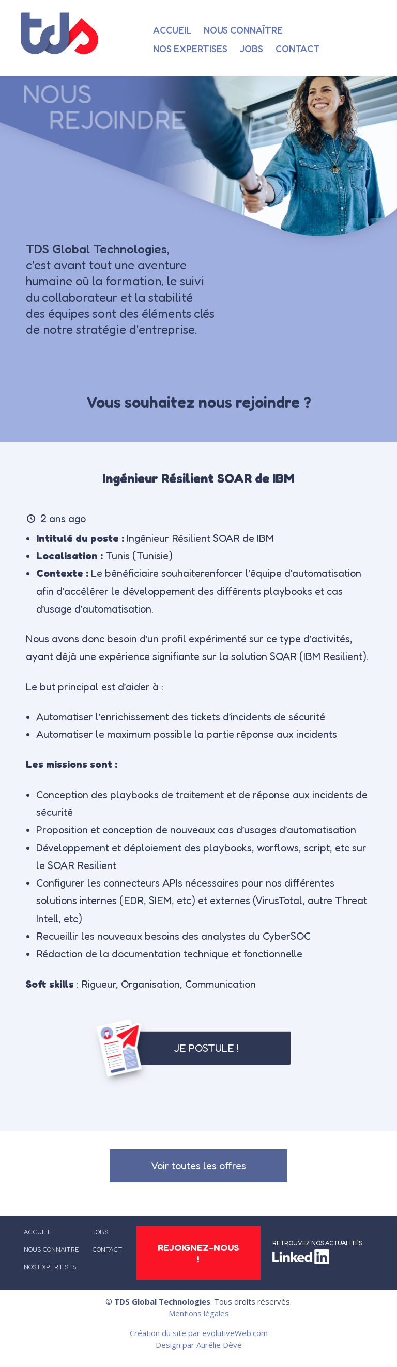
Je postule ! (206, 1048)
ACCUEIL (37, 1232)
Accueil (172, 30)
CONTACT (107, 1249)
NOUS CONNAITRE (51, 1249)
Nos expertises (190, 48)
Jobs (251, 48)
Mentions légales (199, 1313)
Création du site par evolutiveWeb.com (199, 1333)
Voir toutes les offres (198, 1166)
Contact (298, 48)
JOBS (100, 1232)
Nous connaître (243, 30)
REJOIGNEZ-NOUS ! (198, 1253)
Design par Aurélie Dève (199, 1345)
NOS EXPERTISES (50, 1267)
